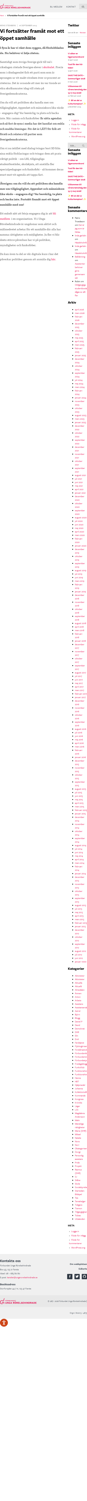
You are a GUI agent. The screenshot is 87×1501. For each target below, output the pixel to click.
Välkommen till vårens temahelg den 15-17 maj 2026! (77, 89)
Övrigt (78, 1152)
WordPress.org (78, 136)
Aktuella (78, 982)
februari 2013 (81, 922)
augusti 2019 (80, 570)
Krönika (78, 1102)
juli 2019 (78, 573)
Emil (77, 1039)
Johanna (79, 1088)
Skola (77, 1183)
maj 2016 (79, 739)
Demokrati (80, 1028)
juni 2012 (79, 958)
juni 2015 (79, 795)
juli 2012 (78, 954)
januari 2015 (80, 813)
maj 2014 (79, 855)
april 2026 (79, 309)
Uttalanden (80, 1218)
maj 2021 (79, 485)
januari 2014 (80, 873)
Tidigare (78, 1204)
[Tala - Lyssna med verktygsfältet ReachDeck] (4, 1323)
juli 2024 (78, 380)
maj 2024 (79, 383)
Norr (77, 1144)
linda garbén (80, 235)
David (77, 1025)
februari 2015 (81, 810)
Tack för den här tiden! (75, 66)
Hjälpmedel (80, 1085)
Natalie (78, 1137)
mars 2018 (79, 630)
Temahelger (80, 1201)
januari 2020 (80, 545)
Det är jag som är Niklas (79, 228)
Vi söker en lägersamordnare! (76, 55)
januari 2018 (80, 640)
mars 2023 (79, 418)
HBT (77, 1081)
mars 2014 (79, 862)
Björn (77, 1014)
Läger (77, 1106)
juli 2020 (79, 521)
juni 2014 (79, 852)
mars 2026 (80, 313)
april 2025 (79, 341)
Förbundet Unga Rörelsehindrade (15, 6)
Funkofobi (79, 1067)
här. (53, 259)
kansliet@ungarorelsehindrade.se (22, 1277)
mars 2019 (79, 580)
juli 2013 (78, 908)
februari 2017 (81, 693)
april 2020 (79, 531)
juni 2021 (79, 482)
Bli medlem (56, 6)
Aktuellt (78, 986)
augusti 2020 (81, 517)
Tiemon (78, 1208)
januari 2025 (80, 355)
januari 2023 (80, 422)
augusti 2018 (80, 623)
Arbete (78, 1000)
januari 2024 (80, 397)
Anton (78, 996)
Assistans (79, 1003)
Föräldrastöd (81, 1049)
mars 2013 (79, 919)
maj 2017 (79, 683)
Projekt (78, 1166)
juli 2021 (78, 478)
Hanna (78, 1077)
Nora (77, 1141)
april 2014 (79, 859)
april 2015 (79, 803)
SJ (76, 1176)
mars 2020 (80, 535)
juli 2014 (78, 848)
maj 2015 (79, 799)
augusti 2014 (80, 845)
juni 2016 (79, 736)
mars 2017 (79, 690)
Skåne (77, 1180)
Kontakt (71, 6)
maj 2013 (79, 912)
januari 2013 (80, 926)
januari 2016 (80, 757)
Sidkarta (83, 1268)
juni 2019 (79, 577)
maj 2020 (79, 528)
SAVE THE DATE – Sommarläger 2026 (76, 77)
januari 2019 (80, 591)
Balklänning (80, 256)
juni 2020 (79, 524)
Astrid (77, 1011)
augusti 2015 (80, 788)
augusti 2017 (80, 672)
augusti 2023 (80, 415)
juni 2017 (79, 679)
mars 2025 (79, 344)
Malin (77, 1120)
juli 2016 (78, 732)
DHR (77, 1032)
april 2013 (79, 915)
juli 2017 (78, 676)
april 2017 (79, 686)
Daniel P (78, 1021)
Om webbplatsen (78, 1264)
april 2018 (79, 626)
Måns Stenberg (8, 25)
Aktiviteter (80, 975)
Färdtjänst (79, 1042)
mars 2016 (79, 746)
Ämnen (78, 993)
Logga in (75, 120)
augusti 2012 (80, 951)
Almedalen (80, 989)
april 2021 (79, 489)
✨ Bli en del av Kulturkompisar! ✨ (77, 102)
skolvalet (48, 67)
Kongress (79, 1099)
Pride (77, 1162)
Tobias (78, 1215)
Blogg (77, 1018)
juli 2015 (78, 792)
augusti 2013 (80, 905)
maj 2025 (79, 337)
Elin (76, 1035)
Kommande (80, 1095)
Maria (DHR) (80, 1130)
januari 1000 (80, 961)
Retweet (83, 32)
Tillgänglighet (81, 1211)
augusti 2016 (80, 729)
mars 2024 (80, 387)
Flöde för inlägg (78, 124)
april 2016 (79, 743)
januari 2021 (80, 492)
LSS (76, 1109)
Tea (76, 1197)
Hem (2, 15)
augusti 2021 (80, 475)
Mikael (78, 1134)
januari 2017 (80, 697)
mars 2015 (79, 806)
